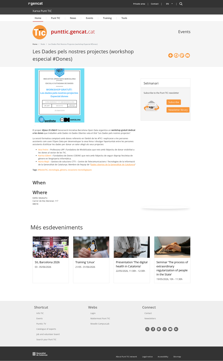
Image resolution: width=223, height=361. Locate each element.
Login (93, 313)
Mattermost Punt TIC (100, 318)
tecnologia (54, 169)
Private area (139, 3)
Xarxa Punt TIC (42, 11)
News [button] (73, 18)
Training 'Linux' (85, 262)
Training (107, 18)
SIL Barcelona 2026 (47, 262)
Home (38, 18)
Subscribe (173, 102)
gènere (63, 169)
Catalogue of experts (46, 329)
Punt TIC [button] (55, 18)
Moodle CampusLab (99, 323)
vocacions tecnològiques (80, 169)
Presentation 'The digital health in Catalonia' (131, 264)
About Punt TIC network (126, 356)
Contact (155, 3)
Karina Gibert (44, 155)
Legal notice (147, 356)
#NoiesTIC (43, 169)
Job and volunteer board (48, 334)
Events (89, 18)
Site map (177, 356)
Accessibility (163, 356)
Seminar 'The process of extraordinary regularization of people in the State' (172, 268)
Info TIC (40, 313)
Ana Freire (43, 149)
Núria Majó (43, 161)
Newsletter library (178, 109)
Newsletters (150, 318)
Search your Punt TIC (46, 339)
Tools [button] (124, 18)
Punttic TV (41, 323)
